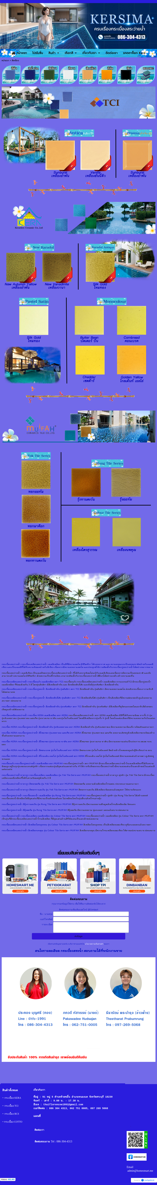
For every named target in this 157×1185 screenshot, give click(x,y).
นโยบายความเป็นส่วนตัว (94, 944)
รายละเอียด (47, 924)
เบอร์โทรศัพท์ (46, 919)
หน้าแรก (5, 60)
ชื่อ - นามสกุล (46, 914)
